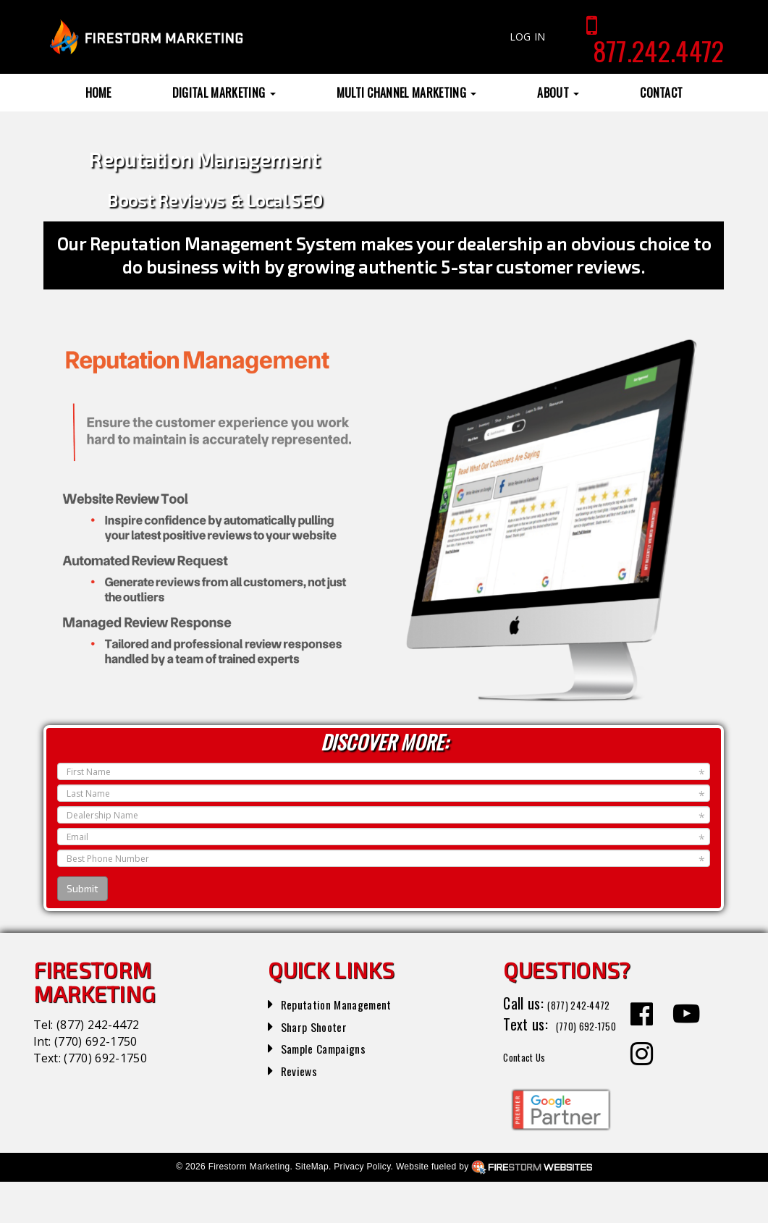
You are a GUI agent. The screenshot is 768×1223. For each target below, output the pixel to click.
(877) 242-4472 (97, 1025)
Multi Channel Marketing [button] (407, 92)
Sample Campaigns (334, 1047)
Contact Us (534, 1096)
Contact (661, 92)
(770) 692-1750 (95, 1041)
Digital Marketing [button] (224, 92)
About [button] (558, 92)
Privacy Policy (362, 1208)
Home (98, 92)
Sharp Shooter (322, 1025)
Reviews (303, 1069)
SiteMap (312, 1208)
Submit (82, 888)
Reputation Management (351, 1003)
